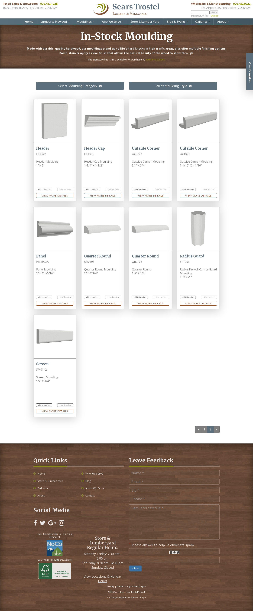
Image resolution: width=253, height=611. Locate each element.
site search (195, 16)
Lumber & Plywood (54, 21)
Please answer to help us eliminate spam (161, 544)
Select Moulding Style (173, 86)
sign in (143, 586)
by (204, 16)
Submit (135, 568)
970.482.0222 (241, 4)
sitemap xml (122, 586)
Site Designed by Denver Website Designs (126, 597)
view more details (55, 195)
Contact (88, 495)
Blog (86, 481)
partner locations (155, 53)
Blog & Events (177, 21)
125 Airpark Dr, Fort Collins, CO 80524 (225, 8)
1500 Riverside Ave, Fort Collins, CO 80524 (30, 8)
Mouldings (85, 21)
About (222, 21)
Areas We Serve (93, 488)
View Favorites (250, 72)
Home (29, 21)
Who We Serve (112, 21)
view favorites (65, 189)
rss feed (134, 586)
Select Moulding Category (80, 86)
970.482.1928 (48, 4)
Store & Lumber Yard (145, 21)
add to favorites (44, 189)
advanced (214, 16)
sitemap (110, 586)
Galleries (202, 21)
